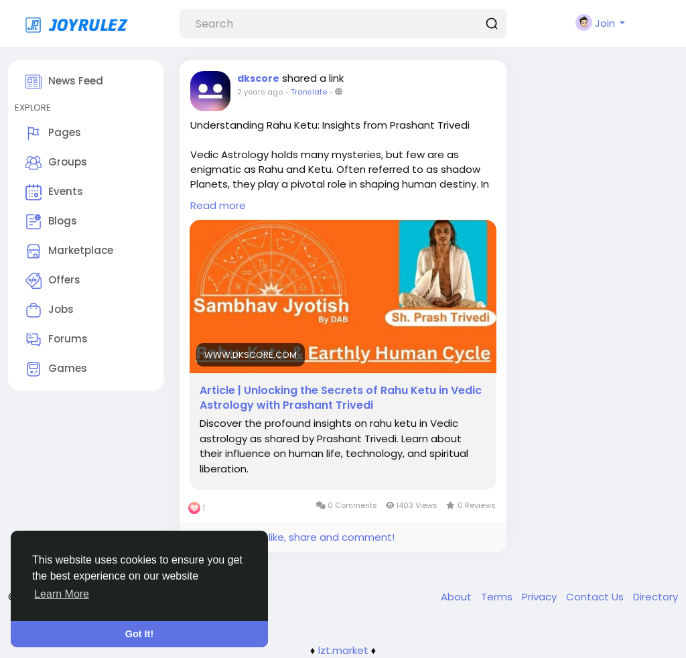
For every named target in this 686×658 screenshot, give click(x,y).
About (457, 597)
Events (54, 192)
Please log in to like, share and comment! (292, 537)
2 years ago (260, 91)
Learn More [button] (61, 594)
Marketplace (69, 251)
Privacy (540, 597)
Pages (53, 133)
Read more (218, 205)
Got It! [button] (139, 634)
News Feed (64, 82)
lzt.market (343, 650)
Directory (655, 597)
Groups (56, 163)
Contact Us (596, 597)
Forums (56, 340)
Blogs (51, 222)
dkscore (258, 78)
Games (56, 369)
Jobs (49, 310)
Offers (52, 281)
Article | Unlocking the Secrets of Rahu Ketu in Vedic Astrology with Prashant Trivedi (341, 398)
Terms (498, 597)
